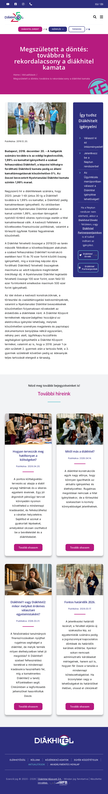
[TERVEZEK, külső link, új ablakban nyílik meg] (79, 29)
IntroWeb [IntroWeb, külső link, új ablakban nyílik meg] (46, 782)
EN (101, 3)
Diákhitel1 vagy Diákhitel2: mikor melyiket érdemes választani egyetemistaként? (28, 608)
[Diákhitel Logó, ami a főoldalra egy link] (29, 17)
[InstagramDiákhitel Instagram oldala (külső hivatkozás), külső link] (24, 4)
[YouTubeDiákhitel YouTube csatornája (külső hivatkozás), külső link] (9, 4)
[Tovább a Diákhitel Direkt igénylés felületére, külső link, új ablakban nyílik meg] (88, 255)
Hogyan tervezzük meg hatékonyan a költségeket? (28, 455)
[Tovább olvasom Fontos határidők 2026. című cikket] (80, 706)
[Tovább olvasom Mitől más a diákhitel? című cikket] (80, 547)
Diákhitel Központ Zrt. (50, 779)
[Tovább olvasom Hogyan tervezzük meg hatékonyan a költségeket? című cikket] (28, 547)
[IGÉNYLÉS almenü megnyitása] (62, 29)
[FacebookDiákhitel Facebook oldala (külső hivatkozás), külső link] (16, 4)
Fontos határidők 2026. (79, 602)
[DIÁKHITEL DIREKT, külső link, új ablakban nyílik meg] (32, 29)
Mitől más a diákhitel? (79, 451)
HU (96, 3)
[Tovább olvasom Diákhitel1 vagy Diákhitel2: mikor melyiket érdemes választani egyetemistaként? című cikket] (28, 706)
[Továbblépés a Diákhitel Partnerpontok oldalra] (88, 267)
